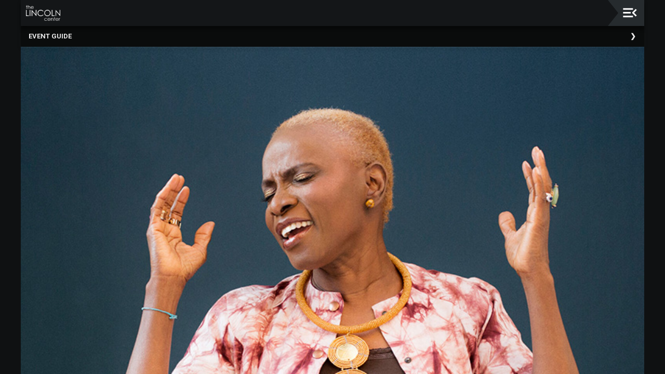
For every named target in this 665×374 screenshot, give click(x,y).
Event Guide (50, 36)
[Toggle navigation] (630, 13)
